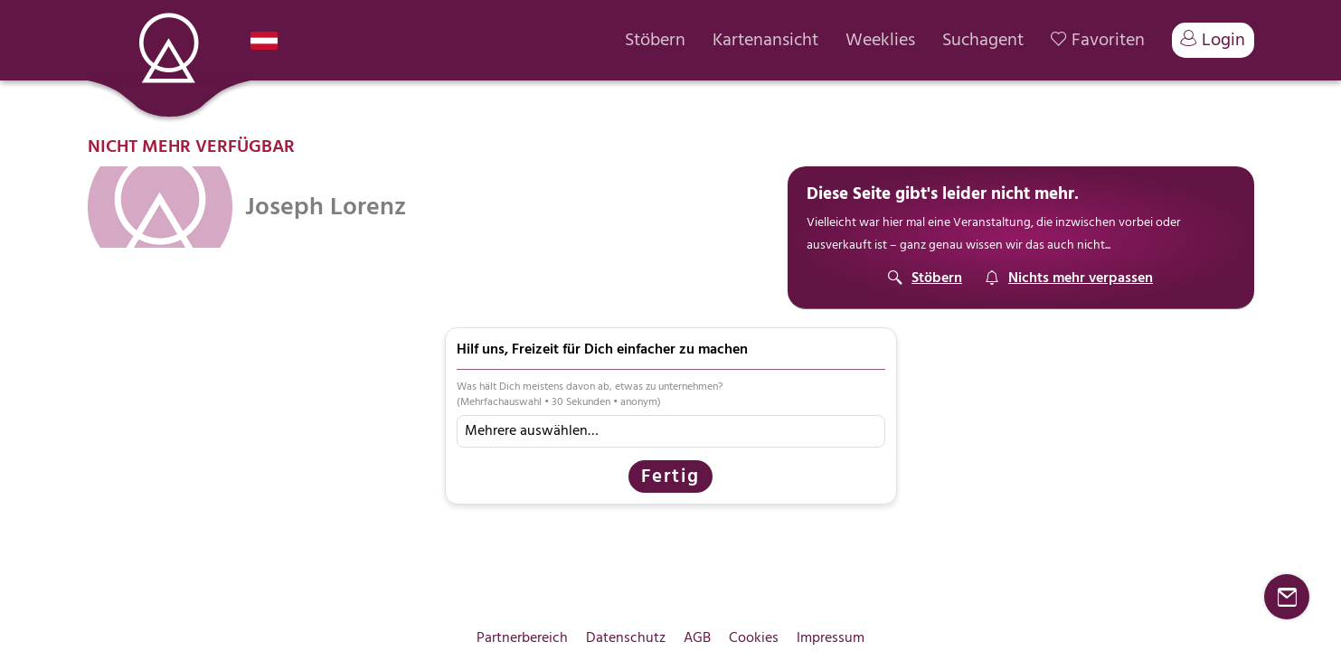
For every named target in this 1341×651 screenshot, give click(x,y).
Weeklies (880, 40)
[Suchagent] (1069, 277)
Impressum (830, 637)
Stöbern (655, 40)
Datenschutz (626, 637)
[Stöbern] (925, 277)
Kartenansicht (765, 40)
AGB (697, 637)
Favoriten (1098, 40)
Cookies (754, 637)
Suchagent (983, 40)
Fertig (670, 476)
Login (1213, 39)
